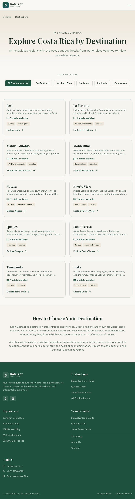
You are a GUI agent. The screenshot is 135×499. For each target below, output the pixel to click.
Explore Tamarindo (18, 291)
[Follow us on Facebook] (5, 398)
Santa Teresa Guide (81, 429)
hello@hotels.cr (15, 466)
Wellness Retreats (12, 435)
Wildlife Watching (11, 429)
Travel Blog (76, 436)
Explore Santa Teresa (86, 251)
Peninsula (102, 83)
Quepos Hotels (79, 386)
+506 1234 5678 (15, 471)
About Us (76, 442)
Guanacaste (121, 83)
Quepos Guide (78, 423)
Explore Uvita (82, 291)
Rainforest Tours (11, 423)
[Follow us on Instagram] (13, 398)
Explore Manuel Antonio (21, 170)
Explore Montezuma (85, 170)
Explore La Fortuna (85, 130)
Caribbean (84, 83)
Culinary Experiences (13, 440)
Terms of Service (123, 493)
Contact (75, 447)
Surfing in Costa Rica (13, 417)
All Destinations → (80, 398)
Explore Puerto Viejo (85, 210)
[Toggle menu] (129, 5)
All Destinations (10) (18, 83)
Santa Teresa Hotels (81, 392)
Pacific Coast (42, 83)
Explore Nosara (16, 210)
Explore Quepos (17, 251)
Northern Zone (64, 83)
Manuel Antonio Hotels (82, 381)
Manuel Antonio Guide (82, 417)
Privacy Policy (104, 493)
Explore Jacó (15, 130)
